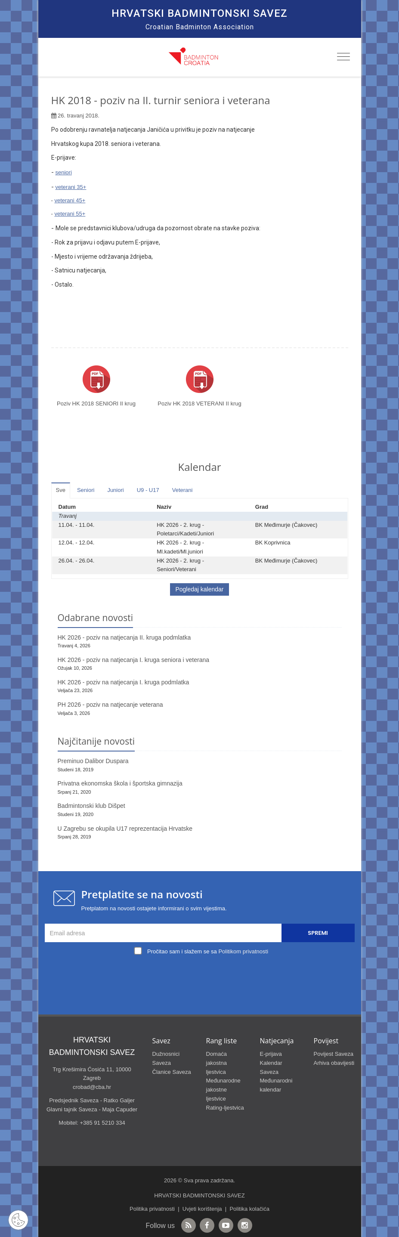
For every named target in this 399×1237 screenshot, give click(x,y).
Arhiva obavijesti (334, 1063)
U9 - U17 (148, 490)
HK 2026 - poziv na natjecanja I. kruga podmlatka (123, 682)
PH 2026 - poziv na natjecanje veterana (110, 704)
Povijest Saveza (334, 1054)
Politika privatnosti (152, 1209)
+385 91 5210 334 (102, 1122)
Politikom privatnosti (243, 951)
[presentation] (201, 977)
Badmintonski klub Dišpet (91, 805)
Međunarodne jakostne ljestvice (223, 1089)
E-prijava (271, 1054)
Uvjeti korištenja (202, 1209)
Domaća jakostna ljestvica (216, 1063)
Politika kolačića (249, 1209)
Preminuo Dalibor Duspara (93, 761)
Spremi (318, 933)
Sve (60, 490)
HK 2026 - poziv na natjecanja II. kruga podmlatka (124, 637)
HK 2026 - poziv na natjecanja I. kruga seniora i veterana (134, 659)
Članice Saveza (171, 1072)
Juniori (115, 490)
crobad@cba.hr (92, 1087)
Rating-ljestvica (225, 1107)
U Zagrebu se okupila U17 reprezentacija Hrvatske (125, 828)
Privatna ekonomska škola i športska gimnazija (120, 783)
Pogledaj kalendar (199, 589)
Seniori (85, 490)
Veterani (182, 490)
